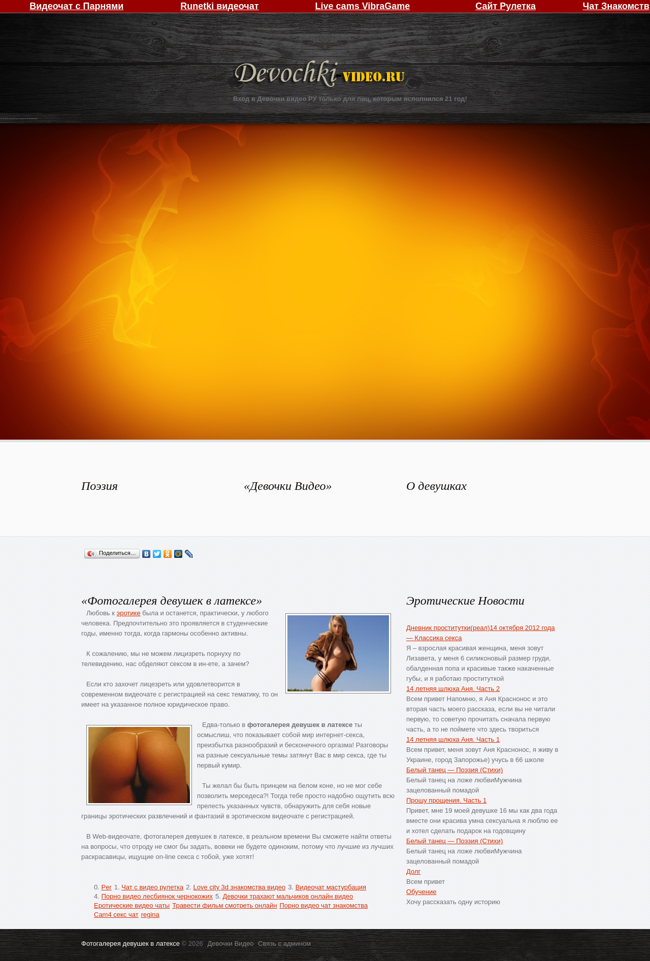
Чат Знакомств (616, 6)
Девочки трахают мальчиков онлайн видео (287, 896)
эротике (129, 613)
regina (150, 914)
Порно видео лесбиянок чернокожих (156, 896)
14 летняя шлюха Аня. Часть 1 (453, 739)
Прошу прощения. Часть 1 (446, 800)
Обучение (421, 892)
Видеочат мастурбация (331, 887)
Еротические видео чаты (132, 905)
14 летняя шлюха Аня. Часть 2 (453, 688)
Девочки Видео (321, 75)
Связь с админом (284, 943)
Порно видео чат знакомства (323, 905)
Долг (413, 871)
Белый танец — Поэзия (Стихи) (454, 770)
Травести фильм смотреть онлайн (224, 905)
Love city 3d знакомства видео (239, 887)
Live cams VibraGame (362, 6)
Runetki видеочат (219, 6)
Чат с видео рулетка (152, 887)
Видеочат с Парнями (76, 6)
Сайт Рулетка (505, 6)
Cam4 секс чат (116, 914)
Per (106, 887)
